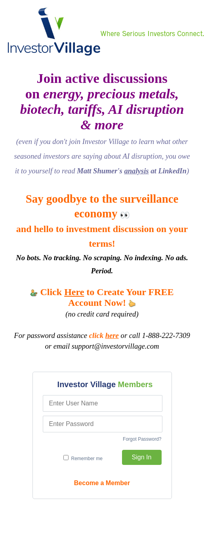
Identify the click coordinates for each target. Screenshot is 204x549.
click (104, 335)
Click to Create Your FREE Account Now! (101, 297)
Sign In (142, 457)
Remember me (83, 458)
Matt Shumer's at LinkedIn (132, 171)
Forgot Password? (142, 439)
